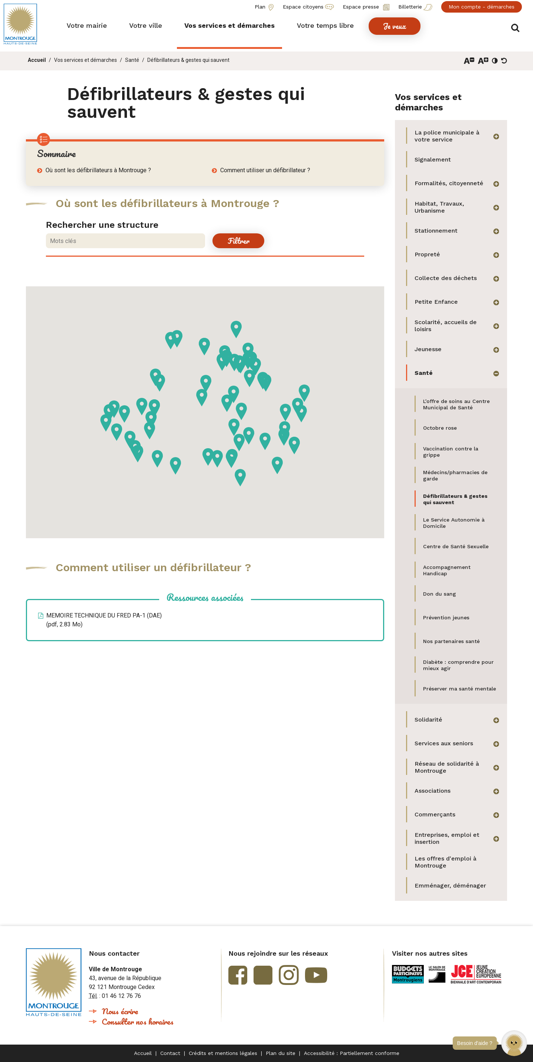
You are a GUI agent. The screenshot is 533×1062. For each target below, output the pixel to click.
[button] (514, 1043)
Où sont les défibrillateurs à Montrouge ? (98, 170)
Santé (132, 60)
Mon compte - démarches (481, 7)
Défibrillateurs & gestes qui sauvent (188, 60)
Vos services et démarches (85, 60)
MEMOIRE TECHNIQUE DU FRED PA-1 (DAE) (104, 620)
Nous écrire (120, 1011)
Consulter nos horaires (138, 1021)
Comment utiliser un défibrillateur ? (265, 170)
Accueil (37, 60)
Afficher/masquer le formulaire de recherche (517, 26)
